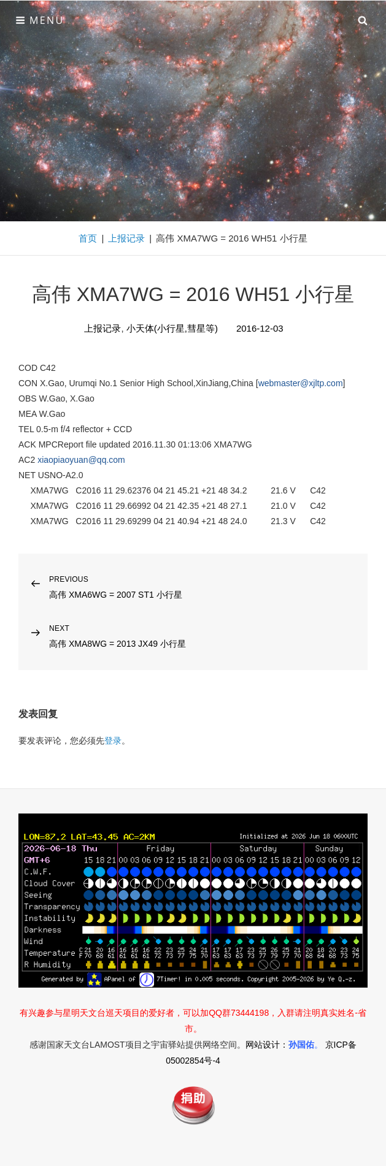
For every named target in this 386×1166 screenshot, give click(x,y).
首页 (88, 238)
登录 (113, 740)
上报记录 (126, 238)
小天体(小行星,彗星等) (172, 328)
